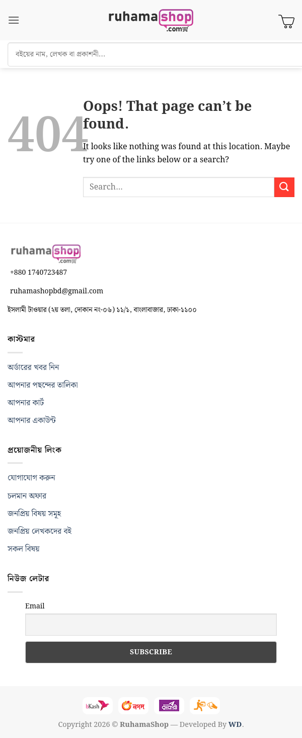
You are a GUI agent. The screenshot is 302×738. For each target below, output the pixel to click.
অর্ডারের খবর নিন (33, 367)
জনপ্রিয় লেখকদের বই (39, 531)
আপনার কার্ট (26, 403)
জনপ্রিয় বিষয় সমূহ (34, 514)
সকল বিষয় (24, 549)
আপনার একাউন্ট (32, 420)
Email (35, 606)
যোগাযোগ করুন (31, 478)
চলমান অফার (27, 496)
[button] (14, 20)
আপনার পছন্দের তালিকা (43, 385)
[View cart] (286, 20)
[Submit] (284, 187)
